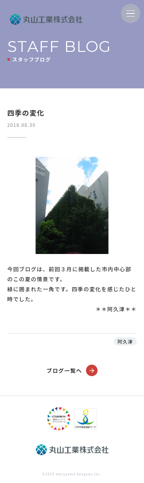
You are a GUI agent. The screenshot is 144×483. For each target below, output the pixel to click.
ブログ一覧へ (71, 370)
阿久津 (125, 341)
